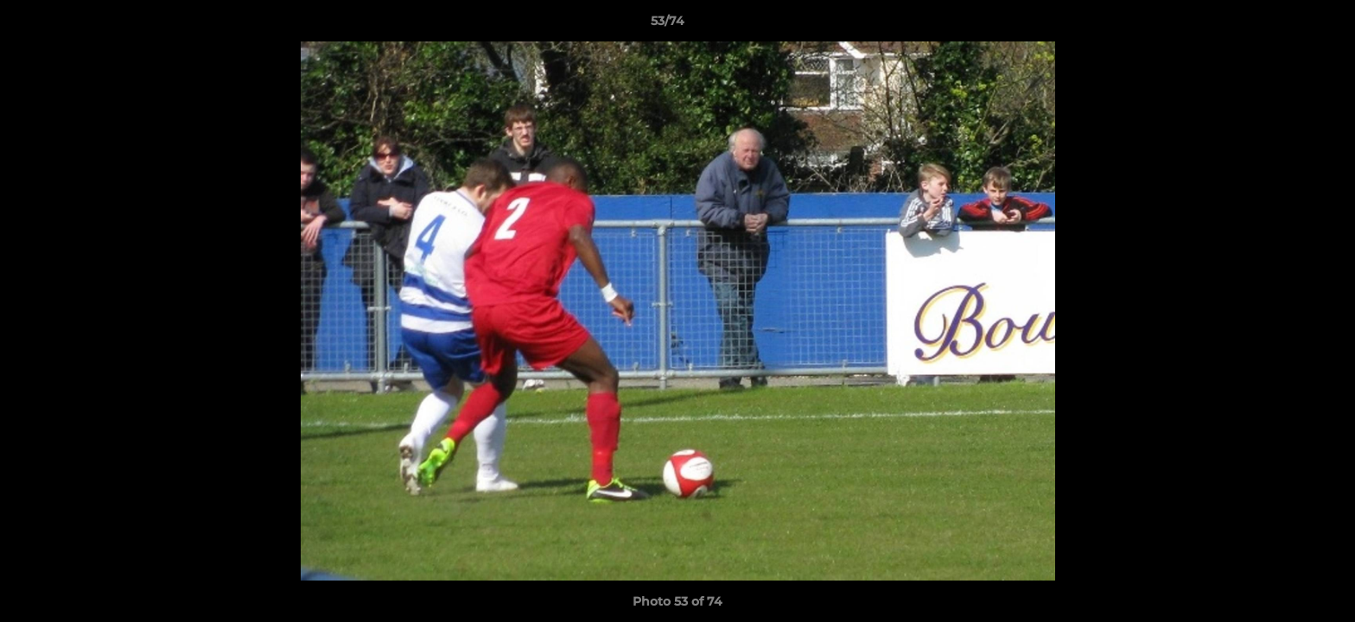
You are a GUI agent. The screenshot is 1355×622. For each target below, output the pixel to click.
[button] (1282, 25)
